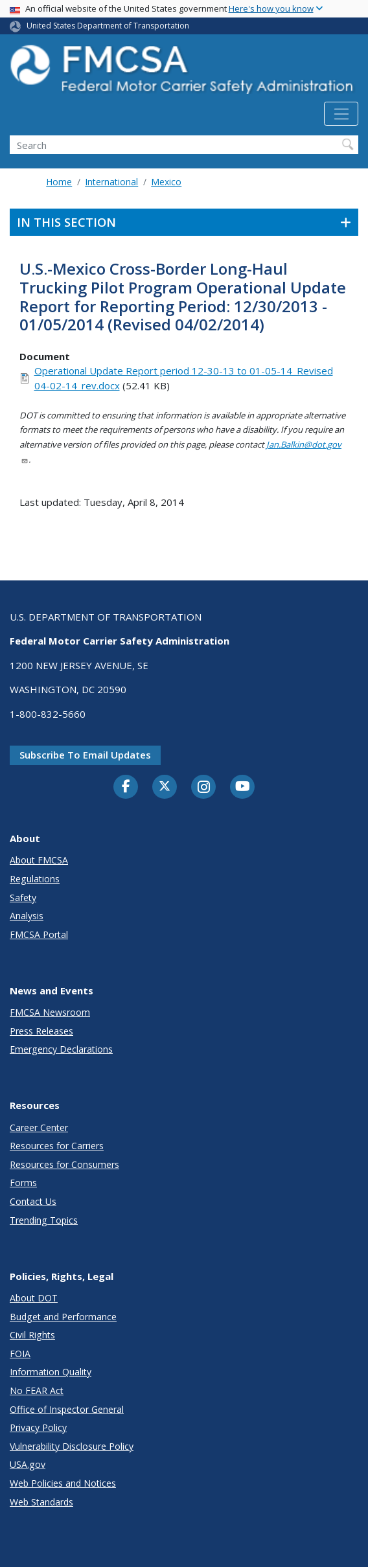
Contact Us (33, 1201)
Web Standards (41, 1502)
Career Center (39, 1127)
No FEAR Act (36, 1390)
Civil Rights (32, 1335)
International (111, 182)
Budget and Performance (63, 1316)
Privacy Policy (38, 1427)
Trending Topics (44, 1220)
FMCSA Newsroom (50, 1012)
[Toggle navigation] (341, 114)
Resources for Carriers (57, 1145)
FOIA (20, 1353)
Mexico (166, 182)
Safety (23, 897)
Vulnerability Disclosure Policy (71, 1446)
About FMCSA (39, 860)
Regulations (35, 879)
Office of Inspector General (67, 1409)
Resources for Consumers (64, 1164)
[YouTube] (242, 787)
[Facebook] (125, 787)
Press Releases (41, 1031)
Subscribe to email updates (85, 754)
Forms (23, 1182)
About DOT (34, 1298)
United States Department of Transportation (108, 25)
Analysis (26, 915)
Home (59, 182)
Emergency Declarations (61, 1049)
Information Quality (50, 1372)
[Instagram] (203, 788)
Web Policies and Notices (63, 1483)
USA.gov (27, 1464)
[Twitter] (164, 786)
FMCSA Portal (39, 934)
